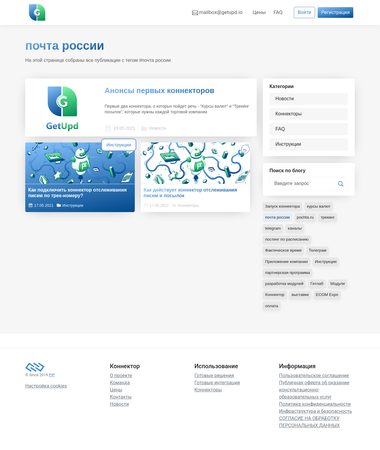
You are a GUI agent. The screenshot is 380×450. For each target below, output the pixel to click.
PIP (52, 376)
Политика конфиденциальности (315, 406)
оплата (271, 307)
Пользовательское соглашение (314, 377)
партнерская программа (288, 274)
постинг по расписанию (287, 241)
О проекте (121, 377)
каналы (295, 230)
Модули (339, 285)
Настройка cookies (46, 388)
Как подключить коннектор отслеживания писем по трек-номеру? (60, 189)
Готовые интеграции (217, 384)
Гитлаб (318, 285)
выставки (301, 296)
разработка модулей (285, 285)
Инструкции (69, 204)
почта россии (278, 219)
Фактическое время (284, 252)
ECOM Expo (328, 296)
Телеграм (319, 252)
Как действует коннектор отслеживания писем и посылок (136, 189)
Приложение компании (287, 263)
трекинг (329, 219)
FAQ (278, 12)
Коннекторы (149, 204)
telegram (273, 230)
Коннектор (275, 296)
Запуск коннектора (283, 208)
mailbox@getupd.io (217, 12)
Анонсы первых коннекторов (166, 90)
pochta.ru (306, 219)
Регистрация (335, 12)
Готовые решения (214, 377)
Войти (304, 12)
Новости (156, 121)
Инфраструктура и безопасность (315, 413)
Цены (259, 12)
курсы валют (320, 208)
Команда (120, 384)
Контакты (121, 399)
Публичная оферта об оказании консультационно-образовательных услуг (314, 392)
